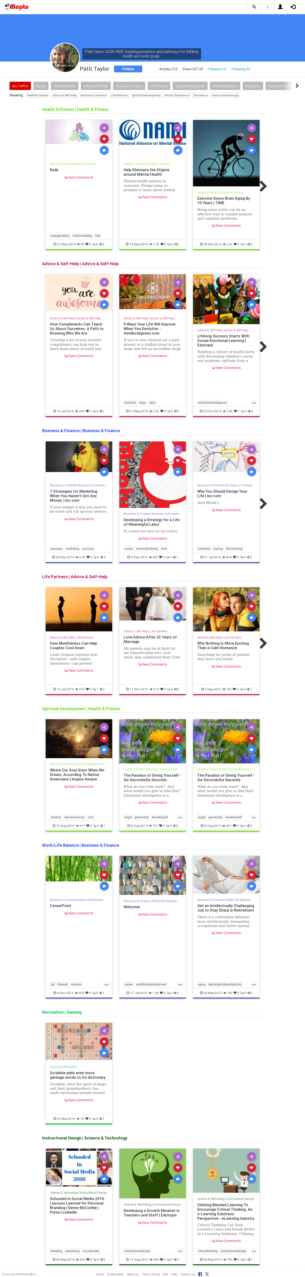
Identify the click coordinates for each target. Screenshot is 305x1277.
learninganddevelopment (225, 984)
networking (72, 1251)
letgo (142, 403)
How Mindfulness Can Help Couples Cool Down (73, 645)
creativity (204, 548)
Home (100, 1274)
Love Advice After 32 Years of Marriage (150, 639)
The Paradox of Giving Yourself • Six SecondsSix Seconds (152, 777)
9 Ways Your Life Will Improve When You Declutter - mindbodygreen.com (149, 329)
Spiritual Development (190, 86)
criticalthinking (208, 1251)
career (128, 548)
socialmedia (91, 1251)
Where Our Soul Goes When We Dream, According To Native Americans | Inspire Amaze (77, 774)
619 (154, 689)
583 (154, 1260)
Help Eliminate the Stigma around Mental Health (146, 172)
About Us (133, 1274)
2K (80, 244)
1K (80, 1119)
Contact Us (187, 1274)
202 (153, 557)
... (254, 402)
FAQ (165, 1274)
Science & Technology (64, 1193)
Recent (41, 86)
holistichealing (82, 235)
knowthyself (160, 817)
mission (76, 984)
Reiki (54, 169)
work (164, 548)
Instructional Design (281, 86)
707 (153, 826)
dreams (56, 817)
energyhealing (60, 235)
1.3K (154, 244)
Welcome (132, 906)
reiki (98, 235)
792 (227, 993)
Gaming (55, 1067)
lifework (63, 984)
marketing (72, 548)
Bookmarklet (115, 1274)
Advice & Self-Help (96, 86)
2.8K (228, 411)
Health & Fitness (65, 86)
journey (218, 548)
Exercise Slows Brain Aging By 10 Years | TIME (223, 200)
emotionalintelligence (212, 403)
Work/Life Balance (225, 86)
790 (227, 1260)
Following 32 (241, 69)
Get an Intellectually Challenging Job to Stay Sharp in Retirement (225, 908)
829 (79, 993)
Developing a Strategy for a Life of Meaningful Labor (152, 522)
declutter (130, 403)
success (88, 548)
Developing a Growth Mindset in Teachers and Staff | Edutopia (151, 1212)
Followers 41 (217, 69)
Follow (128, 68)
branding (56, 1251)
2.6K (80, 557)
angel (128, 817)
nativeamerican (74, 817)
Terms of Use (151, 1274)
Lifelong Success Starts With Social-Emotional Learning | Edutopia (223, 340)
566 (80, 411)
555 (80, 689)
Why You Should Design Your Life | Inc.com (222, 493)
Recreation (253, 86)
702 (227, 689)
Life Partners (158, 86)
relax (152, 403)
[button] (254, 7)
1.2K (154, 993)
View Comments (78, 177)
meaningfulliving (147, 548)
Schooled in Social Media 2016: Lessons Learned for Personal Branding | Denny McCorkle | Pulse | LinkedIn (77, 1205)
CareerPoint (60, 905)
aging (201, 984)
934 (80, 1260)
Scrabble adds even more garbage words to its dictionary (78, 1075)
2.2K (227, 244)
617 (80, 826)
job (52, 984)
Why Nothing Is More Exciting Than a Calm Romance (223, 645)
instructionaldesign (137, 1251)
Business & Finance (129, 86)
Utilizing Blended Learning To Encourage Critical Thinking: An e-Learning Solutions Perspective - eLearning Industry (226, 1211)
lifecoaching (234, 548)
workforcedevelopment (151, 984)
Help (174, 1274)
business (57, 548)
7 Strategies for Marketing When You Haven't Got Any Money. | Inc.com (73, 496)
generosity (142, 817)
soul (90, 817)
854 (227, 557)
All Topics (20, 86)
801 (227, 826)
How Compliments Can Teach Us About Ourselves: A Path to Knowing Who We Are (77, 329)
